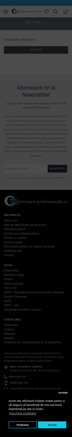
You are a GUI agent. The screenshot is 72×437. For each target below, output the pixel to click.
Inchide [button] (63, 392)
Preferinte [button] (23, 424)
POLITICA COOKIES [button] (22, 413)
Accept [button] (52, 424)
